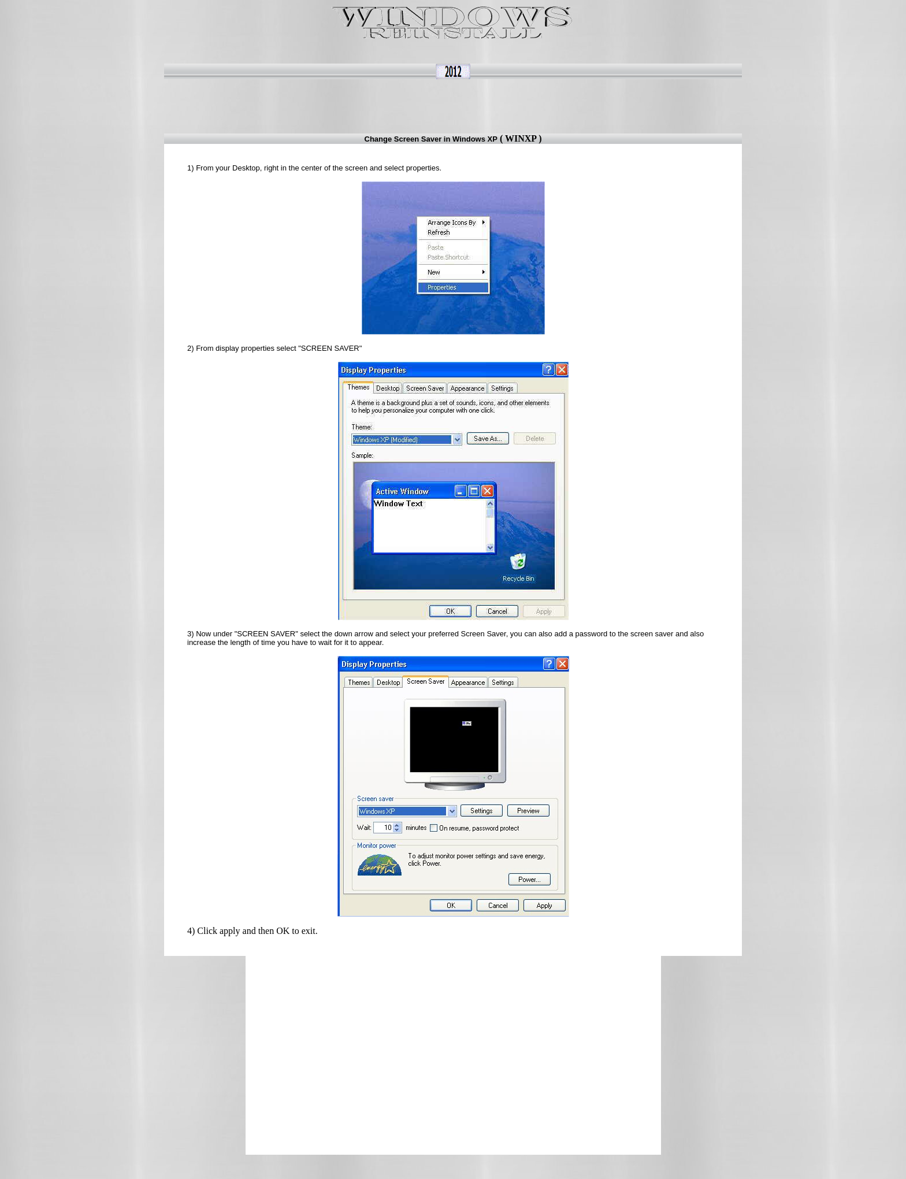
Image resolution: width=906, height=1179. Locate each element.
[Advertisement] (461, 105)
